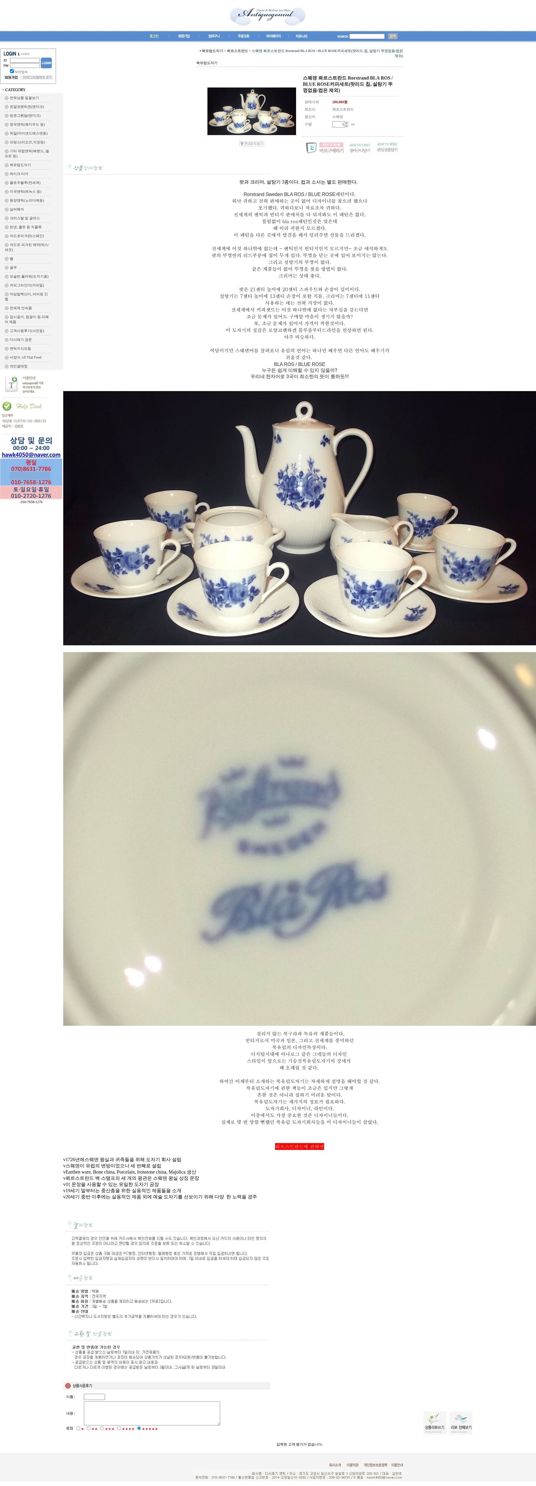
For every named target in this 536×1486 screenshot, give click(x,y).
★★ (94, 1433)
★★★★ (128, 1433)
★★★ (110, 1433)
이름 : (70, 1397)
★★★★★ (150, 1433)
